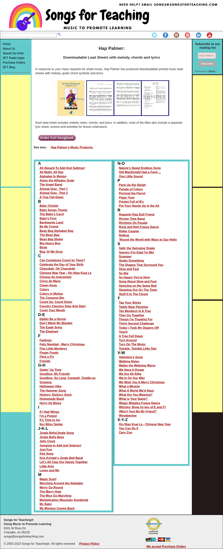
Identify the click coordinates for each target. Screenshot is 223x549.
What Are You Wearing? (136, 394)
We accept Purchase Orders (166, 546)
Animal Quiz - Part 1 (54, 188)
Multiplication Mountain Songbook (64, 500)
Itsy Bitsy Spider (51, 424)
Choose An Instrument (55, 277)
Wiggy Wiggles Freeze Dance (139, 403)
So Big (123, 273)
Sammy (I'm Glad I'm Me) (136, 252)
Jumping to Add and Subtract (60, 445)
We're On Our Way (132, 378)
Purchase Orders (14, 62)
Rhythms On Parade (133, 222)
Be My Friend (49, 226)
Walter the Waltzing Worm (137, 365)
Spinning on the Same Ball (138, 285)
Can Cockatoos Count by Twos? (62, 260)
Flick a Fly (47, 356)
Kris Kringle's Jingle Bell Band (61, 458)
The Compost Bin (52, 297)
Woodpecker (128, 415)
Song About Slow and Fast (138, 281)
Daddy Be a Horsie (53, 319)
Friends (45, 361)
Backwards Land (51, 222)
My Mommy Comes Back (57, 508)
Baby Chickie (49, 205)
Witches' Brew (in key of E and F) (142, 407)
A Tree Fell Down (51, 197)
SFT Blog (9, 67)
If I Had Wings (49, 411)
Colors (44, 289)
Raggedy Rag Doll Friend (136, 214)
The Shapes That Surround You (141, 265)
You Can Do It (128, 428)
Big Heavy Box (50, 243)
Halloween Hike (50, 386)
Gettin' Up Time (50, 369)
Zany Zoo (125, 432)
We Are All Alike (130, 373)
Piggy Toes (127, 197)
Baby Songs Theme (53, 210)
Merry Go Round (51, 487)
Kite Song (47, 453)
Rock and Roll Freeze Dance (139, 227)
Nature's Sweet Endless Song (140, 168)
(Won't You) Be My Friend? (138, 411)
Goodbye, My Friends (55, 373)
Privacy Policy (89, 543)
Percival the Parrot (132, 193)
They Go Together (131, 315)
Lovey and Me (49, 470)
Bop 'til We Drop (51, 251)
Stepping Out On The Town (138, 289)
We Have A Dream (131, 369)
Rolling (124, 235)
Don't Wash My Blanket (56, 323)
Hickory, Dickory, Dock (56, 394)
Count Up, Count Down (56, 302)
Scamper (125, 256)
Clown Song (48, 285)
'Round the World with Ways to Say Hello (148, 239)
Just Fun (46, 449)
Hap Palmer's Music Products (71, 147)
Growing (46, 382)
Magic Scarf (48, 479)
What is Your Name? (133, 398)
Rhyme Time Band (132, 218)
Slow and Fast (129, 269)
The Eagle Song (51, 327)
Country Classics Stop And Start (63, 306)
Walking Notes (129, 361)
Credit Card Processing (153, 532)
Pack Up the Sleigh (132, 185)
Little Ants (47, 466)
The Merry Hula (50, 491)
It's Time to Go (50, 420)
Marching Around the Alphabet (61, 483)
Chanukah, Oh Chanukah (57, 268)
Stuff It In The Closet (133, 294)
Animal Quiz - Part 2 (54, 193)
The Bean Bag (49, 235)
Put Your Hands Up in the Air (139, 205)
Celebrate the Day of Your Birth (62, 264)
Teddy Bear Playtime (133, 307)
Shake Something (131, 260)
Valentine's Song (131, 357)
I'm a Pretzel (48, 416)
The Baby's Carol (52, 214)
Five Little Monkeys (53, 348)
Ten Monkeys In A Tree (135, 311)
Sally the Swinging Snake (137, 248)
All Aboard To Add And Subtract (62, 168)
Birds (43, 247)
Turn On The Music (132, 344)
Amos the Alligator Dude (57, 180)
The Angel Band (51, 184)
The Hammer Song (53, 390)
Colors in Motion (51, 293)
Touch (123, 331)
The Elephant (49, 331)
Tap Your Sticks (130, 302)
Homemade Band (52, 398)
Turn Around (128, 340)
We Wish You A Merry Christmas (142, 382)
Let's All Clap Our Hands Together (64, 462)
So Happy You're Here (134, 277)
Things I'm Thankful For (136, 319)
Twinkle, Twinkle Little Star (138, 348)
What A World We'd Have (136, 390)
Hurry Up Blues (50, 403)
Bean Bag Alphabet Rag (56, 230)
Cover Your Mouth (52, 310)
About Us (9, 48)
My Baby (46, 504)
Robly (212, 71)
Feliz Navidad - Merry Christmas (62, 344)
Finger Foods (49, 352)
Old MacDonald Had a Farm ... (140, 172)
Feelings (46, 340)
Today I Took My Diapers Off (139, 327)
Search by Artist (13, 53)
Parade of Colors (131, 189)
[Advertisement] (16, 131)
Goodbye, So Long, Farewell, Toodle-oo (67, 378)
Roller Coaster (129, 231)
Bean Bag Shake (51, 239)
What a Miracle (129, 386)
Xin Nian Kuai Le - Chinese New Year (145, 424)
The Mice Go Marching (55, 495)
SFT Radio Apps (13, 58)
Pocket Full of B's (131, 201)
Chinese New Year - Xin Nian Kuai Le (65, 272)
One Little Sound (131, 176)
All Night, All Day (51, 172)
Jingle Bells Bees (52, 437)
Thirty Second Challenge (136, 323)
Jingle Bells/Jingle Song (57, 432)
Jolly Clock (47, 441)
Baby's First (48, 218)
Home (7, 44)
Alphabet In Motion (53, 176)
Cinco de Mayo (50, 281)
